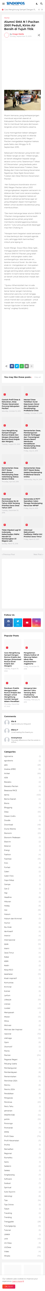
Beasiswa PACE (22, 790)
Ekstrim (22, 842)
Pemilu (22, 1085)
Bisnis (22, 803)
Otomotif (22, 1047)
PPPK (22, 1132)
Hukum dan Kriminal (22, 919)
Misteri (22, 1017)
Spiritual (22, 1187)
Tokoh (22, 1209)
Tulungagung (22, 1226)
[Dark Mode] (37, 4)
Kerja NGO (22, 970)
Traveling (22, 1213)
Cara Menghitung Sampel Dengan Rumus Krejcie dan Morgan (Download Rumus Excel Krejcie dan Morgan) (20, 10)
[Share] (39, 35)
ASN (22, 778)
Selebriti (22, 1166)
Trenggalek (22, 1222)
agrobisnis (22, 761)
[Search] (42, 4)
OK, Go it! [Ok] (9, 1286)
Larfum (22, 995)
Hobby (22, 906)
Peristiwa (22, 1102)
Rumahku (22, 1158)
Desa (22, 812)
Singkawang (22, 1175)
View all (37, 377)
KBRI (22, 961)
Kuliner (22, 991)
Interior (22, 936)
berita (22, 795)
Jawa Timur (22, 953)
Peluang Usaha (22, 1064)
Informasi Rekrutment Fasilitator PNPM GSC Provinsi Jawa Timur (33, 533)
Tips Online (22, 1205)
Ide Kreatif (22, 931)
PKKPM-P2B (22, 1115)
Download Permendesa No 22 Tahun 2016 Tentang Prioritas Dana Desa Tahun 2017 (11, 503)
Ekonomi (22, 833)
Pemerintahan (22, 1076)
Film (22, 863)
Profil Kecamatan (22, 1141)
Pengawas (22, 1098)
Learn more (17, 1281)
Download (22, 825)
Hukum (22, 914)
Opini (22, 1042)
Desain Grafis (22, 816)
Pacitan (22, 1055)
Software (22, 1179)
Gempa (22, 884)
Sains (22, 1162)
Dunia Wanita (22, 829)
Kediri (22, 965)
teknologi (22, 1196)
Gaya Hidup (22, 880)
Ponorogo (22, 1123)
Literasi (22, 1004)
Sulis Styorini (22, 1192)
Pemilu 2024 (22, 1089)
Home (6, 18)
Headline (22, 897)
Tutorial (22, 1230)
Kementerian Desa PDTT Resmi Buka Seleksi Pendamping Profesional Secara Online (33, 472)
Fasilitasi (22, 859)
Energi (22, 850)
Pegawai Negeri (22, 1059)
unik (22, 1239)
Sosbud (22, 1183)
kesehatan (22, 974)
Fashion (22, 854)
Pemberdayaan (22, 1072)
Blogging (22, 807)
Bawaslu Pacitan (22, 786)
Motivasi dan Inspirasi (22, 1029)
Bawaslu (22, 782)
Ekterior (22, 846)
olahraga (22, 1038)
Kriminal (22, 987)
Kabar (22, 957)
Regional (22, 1153)
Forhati (22, 867)
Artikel (22, 773)
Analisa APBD (22, 769)
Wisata (22, 1256)
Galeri (22, 872)
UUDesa (22, 1247)
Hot (22, 910)
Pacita (22, 1051)
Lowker (22, 1008)
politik (22, 1119)
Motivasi (22, 1025)
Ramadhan (22, 1149)
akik (22, 765)
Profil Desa (22, 1136)
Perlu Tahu (22, 1106)
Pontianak (22, 1128)
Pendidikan (22, 1094)
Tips (22, 1200)
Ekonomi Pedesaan (22, 837)
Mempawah (22, 1012)
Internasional (22, 940)
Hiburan (22, 901)
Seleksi (22, 1170)
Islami (22, 948)
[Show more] (31, 366)
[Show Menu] (3, 4)
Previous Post (9, 554)
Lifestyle (22, 1000)
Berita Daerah (22, 799)
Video (22, 1251)
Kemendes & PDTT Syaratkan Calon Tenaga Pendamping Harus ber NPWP (33, 502)
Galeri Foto (22, 876)
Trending (22, 1217)
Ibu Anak (22, 927)
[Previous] (39, 9)
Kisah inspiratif (22, 978)
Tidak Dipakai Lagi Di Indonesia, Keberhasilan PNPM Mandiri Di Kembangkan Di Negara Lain (11, 535)
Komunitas (22, 983)
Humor (22, 923)
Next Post (38, 554)
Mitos (22, 1021)
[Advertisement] (22, 64)
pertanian (22, 1111)
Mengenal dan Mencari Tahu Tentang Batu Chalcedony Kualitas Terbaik (31, 692)
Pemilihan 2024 (22, 1081)
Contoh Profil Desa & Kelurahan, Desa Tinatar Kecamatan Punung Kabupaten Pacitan (11, 404)
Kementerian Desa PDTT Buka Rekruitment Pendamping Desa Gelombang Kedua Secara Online (10, 473)
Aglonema (22, 756)
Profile (22, 1145)
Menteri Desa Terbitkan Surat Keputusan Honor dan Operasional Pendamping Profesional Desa (31, 405)
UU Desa (22, 1243)
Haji (22, 893)
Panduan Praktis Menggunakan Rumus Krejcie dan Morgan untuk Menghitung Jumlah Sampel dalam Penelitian (12, 694)
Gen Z (22, 889)
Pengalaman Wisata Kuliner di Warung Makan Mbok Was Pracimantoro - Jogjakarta (31, 658)
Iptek (22, 944)
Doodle (22, 820)
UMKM (22, 1234)
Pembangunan (22, 1068)
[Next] (42, 9)
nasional (22, 1034)
